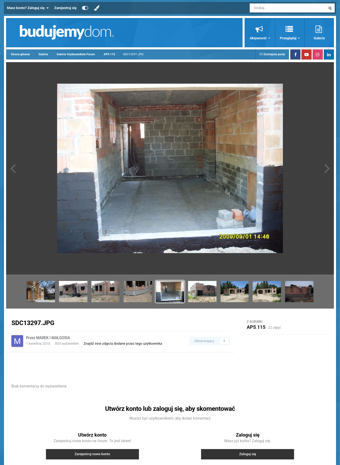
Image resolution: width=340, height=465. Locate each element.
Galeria (319, 38)
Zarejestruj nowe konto (92, 454)
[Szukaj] (276, 7)
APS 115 (256, 327)
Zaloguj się (247, 454)
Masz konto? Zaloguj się (28, 8)
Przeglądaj (288, 38)
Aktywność (258, 38)
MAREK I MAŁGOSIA (53, 338)
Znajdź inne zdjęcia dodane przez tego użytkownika (123, 343)
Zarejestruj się (65, 8)
